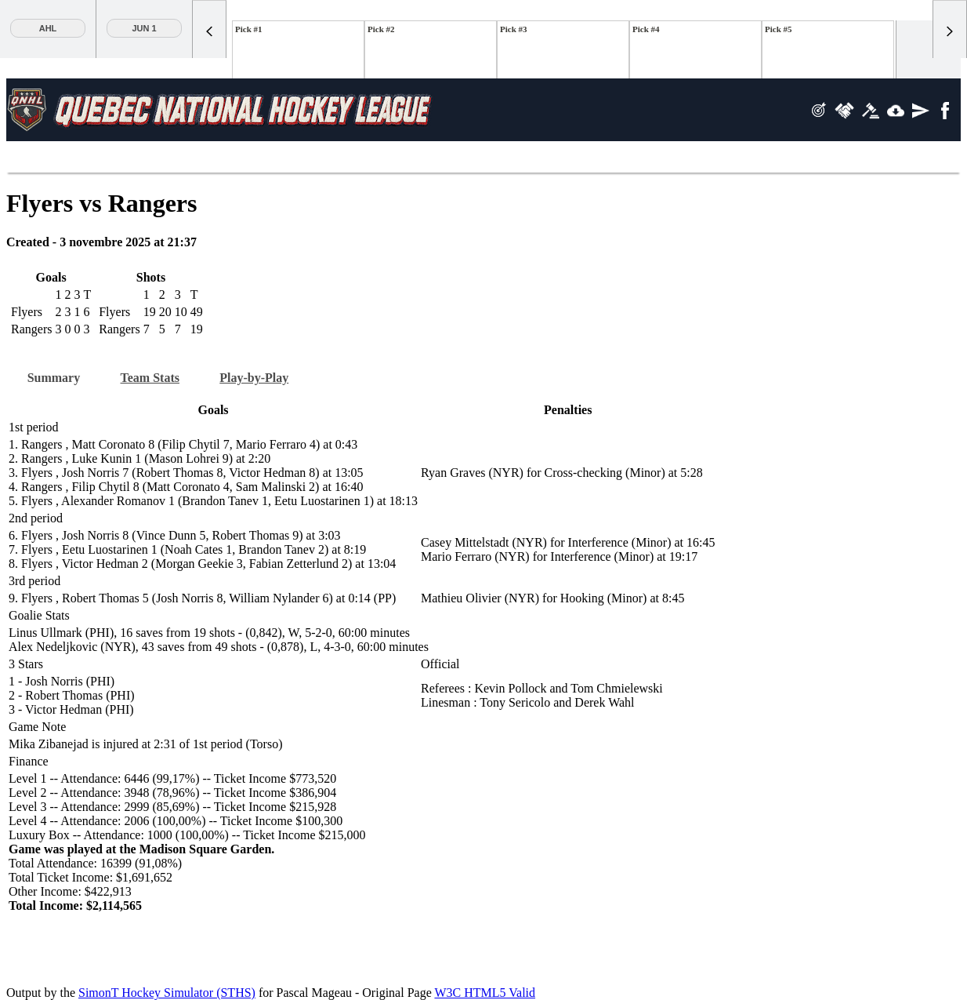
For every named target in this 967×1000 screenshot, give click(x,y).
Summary (57, 374)
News (351, 159)
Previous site (600, 159)
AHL (48, 28)
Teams (285, 159)
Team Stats (160, 374)
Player (416, 159)
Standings (154, 159)
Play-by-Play (271, 374)
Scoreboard (48, 159)
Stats (220, 159)
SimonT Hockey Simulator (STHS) (166, 986)
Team (481, 159)
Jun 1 (144, 28)
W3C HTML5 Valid (484, 986)
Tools (683, 159)
